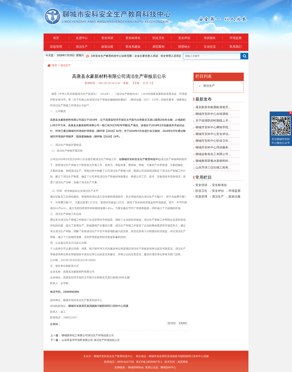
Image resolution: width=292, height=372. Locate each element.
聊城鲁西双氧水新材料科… (213, 160)
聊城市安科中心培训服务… (213, 147)
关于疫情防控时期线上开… (213, 120)
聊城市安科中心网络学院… (213, 127)
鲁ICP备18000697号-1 (149, 361)
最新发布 (203, 99)
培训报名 (213, 38)
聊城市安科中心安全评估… (213, 134)
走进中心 (85, 38)
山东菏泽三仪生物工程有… (213, 167)
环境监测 (236, 37)
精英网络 (182, 361)
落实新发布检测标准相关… (213, 107)
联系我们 (236, 46)
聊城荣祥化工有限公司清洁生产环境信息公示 (88, 335)
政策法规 (110, 46)
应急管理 (59, 46)
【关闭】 (182, 323)
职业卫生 (162, 38)
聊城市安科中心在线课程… (213, 113)
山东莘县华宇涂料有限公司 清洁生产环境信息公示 (91, 339)
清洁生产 (85, 46)
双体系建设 (136, 46)
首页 (61, 38)
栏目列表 (203, 76)
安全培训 (110, 38)
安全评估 (187, 38)
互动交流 (213, 46)
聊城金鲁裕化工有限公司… (213, 154)
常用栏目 (203, 177)
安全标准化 (136, 38)
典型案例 (162, 46)
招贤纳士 (187, 46)
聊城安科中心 (168, 367)
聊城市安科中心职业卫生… (213, 140)
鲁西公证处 (151, 367)
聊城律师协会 (136, 367)
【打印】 (171, 323)
